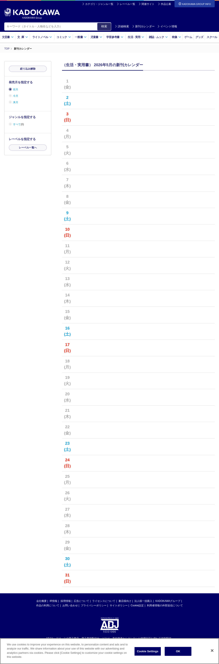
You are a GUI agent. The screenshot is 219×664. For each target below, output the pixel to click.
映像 (176, 37)
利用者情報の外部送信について (165, 605)
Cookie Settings (147, 652)
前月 (15, 89)
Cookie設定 (137, 605)
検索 (104, 26)
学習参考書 (114, 37)
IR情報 (53, 601)
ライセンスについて (103, 601)
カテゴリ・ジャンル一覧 (99, 4)
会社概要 (41, 601)
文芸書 (8, 37)
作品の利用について (47, 605)
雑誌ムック (158, 37)
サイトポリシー (119, 605)
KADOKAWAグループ (167, 601)
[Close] (212, 651)
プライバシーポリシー (94, 605)
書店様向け (124, 601)
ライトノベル (42, 37)
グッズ (199, 37)
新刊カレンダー (143, 26)
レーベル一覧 (127, 4)
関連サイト (148, 4)
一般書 (81, 37)
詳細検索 (122, 26)
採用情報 (66, 601)
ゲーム (188, 37)
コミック (63, 37)
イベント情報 (167, 26)
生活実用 (136, 37)
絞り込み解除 (28, 68)
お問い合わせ (70, 605)
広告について (81, 601)
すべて (17, 124)
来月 (15, 102)
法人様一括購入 (143, 601)
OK (178, 652)
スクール (212, 37)
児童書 (96, 37)
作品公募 (166, 4)
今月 (15, 95)
